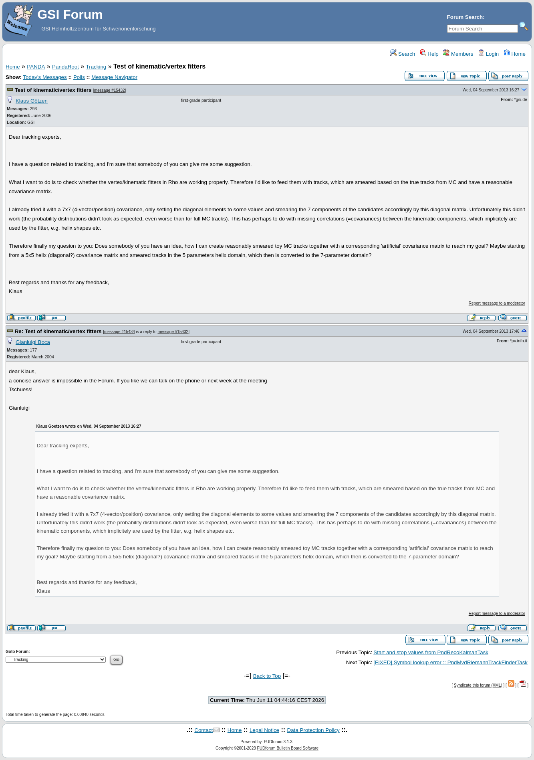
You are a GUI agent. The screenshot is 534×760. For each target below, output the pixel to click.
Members (458, 54)
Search (402, 54)
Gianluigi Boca (33, 342)
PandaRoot (65, 67)
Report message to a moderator (497, 303)
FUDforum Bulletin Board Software (287, 748)
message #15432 (109, 90)
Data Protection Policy (313, 730)
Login (488, 54)
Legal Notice (264, 730)
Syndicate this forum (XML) (478, 685)
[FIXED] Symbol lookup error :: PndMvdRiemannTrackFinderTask (450, 662)
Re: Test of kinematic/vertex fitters (58, 331)
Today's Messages (44, 77)
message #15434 (119, 331)
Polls (79, 77)
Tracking (96, 67)
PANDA (36, 67)
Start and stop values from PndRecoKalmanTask (430, 652)
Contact (203, 730)
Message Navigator (114, 77)
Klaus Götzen (32, 101)
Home (515, 54)
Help (429, 54)
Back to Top (267, 676)
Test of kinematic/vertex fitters (53, 90)
